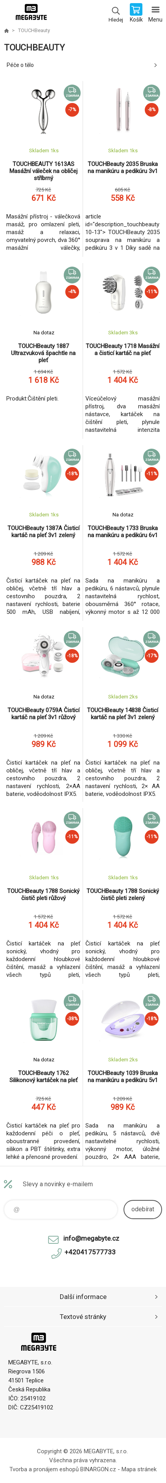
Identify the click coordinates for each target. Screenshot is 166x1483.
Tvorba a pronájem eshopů (44, 1469)
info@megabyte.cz (91, 1238)
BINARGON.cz (98, 1469)
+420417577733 (90, 1252)
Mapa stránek (139, 1469)
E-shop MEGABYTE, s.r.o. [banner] (31, 13)
